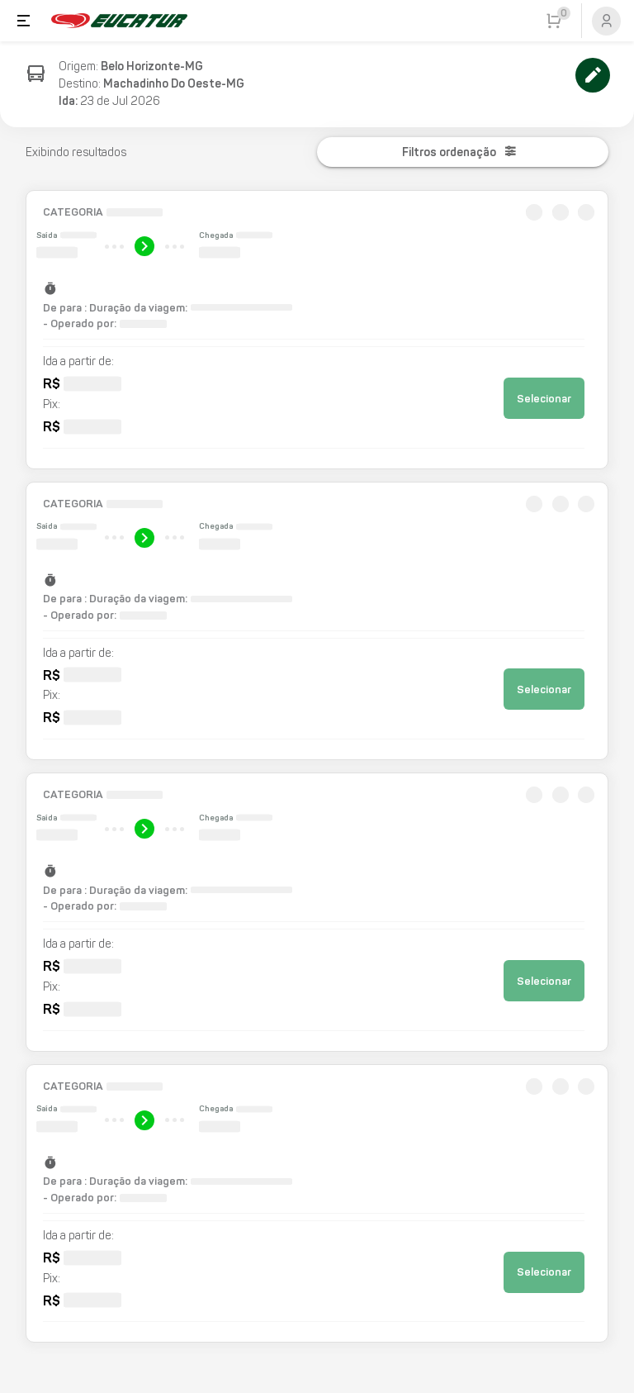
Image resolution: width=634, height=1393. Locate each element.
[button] (317, 329)
